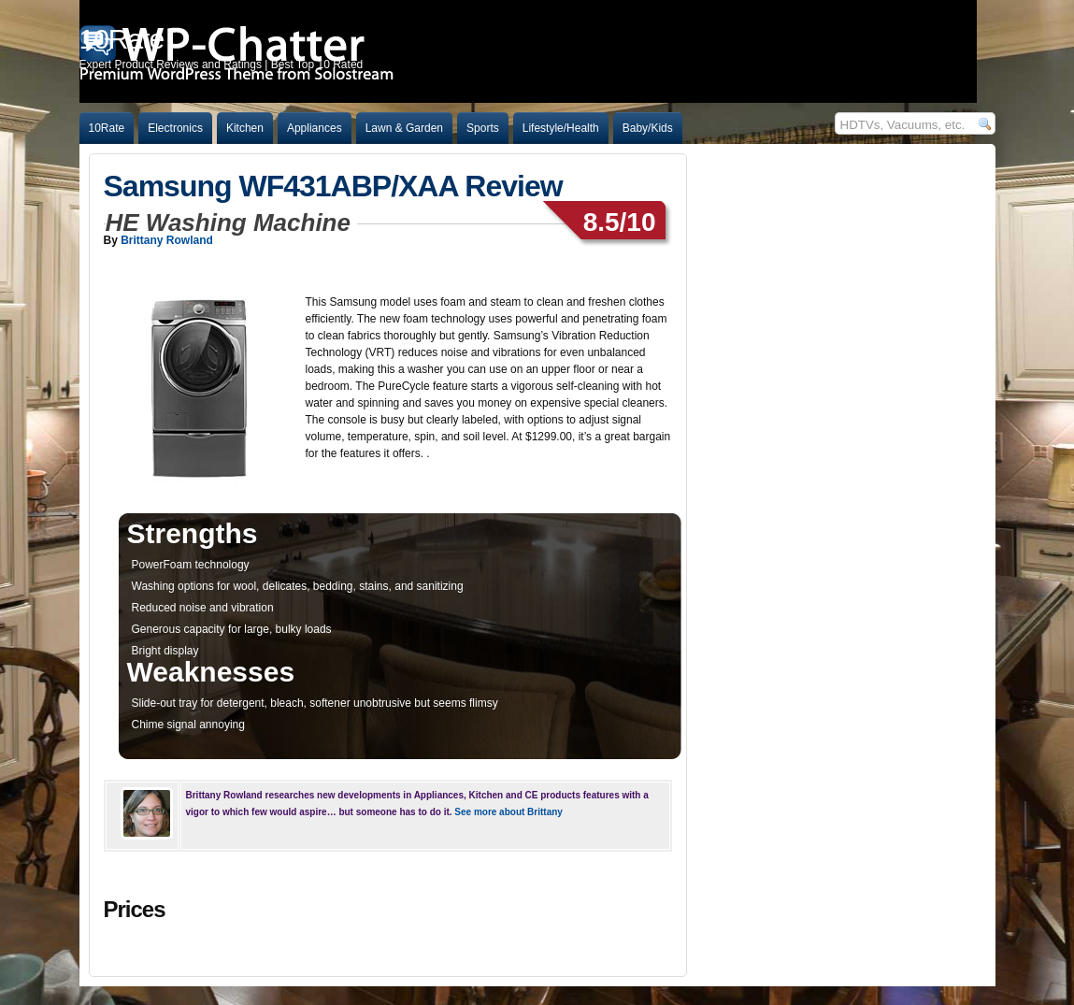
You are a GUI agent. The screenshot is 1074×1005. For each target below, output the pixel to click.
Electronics (175, 128)
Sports (482, 128)
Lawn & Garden (404, 128)
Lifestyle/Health (561, 128)
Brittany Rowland (167, 240)
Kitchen (245, 128)
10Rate (107, 128)
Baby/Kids (648, 128)
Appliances (314, 128)
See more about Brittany (508, 812)
